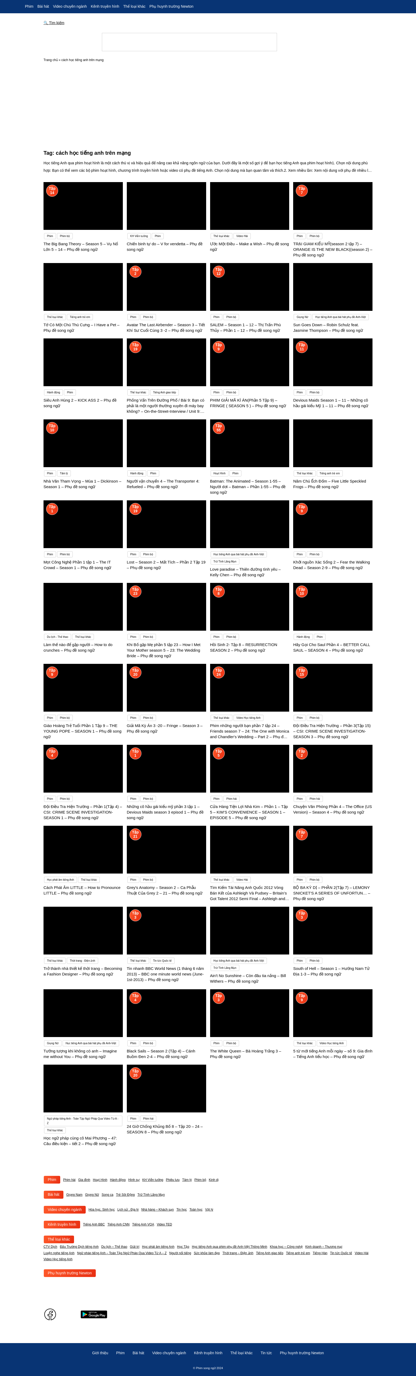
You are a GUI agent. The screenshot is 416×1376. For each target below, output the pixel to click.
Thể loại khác (134, 6)
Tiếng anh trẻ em (298, 1253)
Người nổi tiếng (180, 1253)
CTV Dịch (50, 1247)
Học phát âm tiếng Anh (158, 1247)
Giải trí (135, 1247)
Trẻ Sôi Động (125, 1195)
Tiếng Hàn (320, 1253)
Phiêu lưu (172, 1180)
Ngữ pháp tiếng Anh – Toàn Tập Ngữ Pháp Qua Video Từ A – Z (122, 1253)
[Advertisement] (208, 104)
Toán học (195, 1209)
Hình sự (134, 1180)
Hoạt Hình (100, 1180)
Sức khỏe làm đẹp (207, 1253)
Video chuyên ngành (70, 6)
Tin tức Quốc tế (341, 1253)
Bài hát (43, 6)
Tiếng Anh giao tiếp (269, 1253)
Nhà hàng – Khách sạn (157, 1209)
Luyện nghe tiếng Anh (59, 1253)
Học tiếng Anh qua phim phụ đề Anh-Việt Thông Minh (229, 1247)
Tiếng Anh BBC (94, 1224)
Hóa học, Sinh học (102, 1209)
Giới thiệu (100, 1353)
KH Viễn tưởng (152, 1180)
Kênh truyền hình (105, 6)
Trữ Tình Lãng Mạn (151, 1195)
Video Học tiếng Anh (58, 1259)
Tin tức (266, 1353)
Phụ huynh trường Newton (171, 6)
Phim (29, 6)
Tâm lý (187, 1180)
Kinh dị (214, 1180)
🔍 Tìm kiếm (54, 23)
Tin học (181, 1209)
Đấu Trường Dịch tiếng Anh (79, 1247)
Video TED (164, 1224)
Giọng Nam (74, 1195)
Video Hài (362, 1253)
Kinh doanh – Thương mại (323, 1247)
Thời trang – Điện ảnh (238, 1253)
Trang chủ (51, 60)
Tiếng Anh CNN (118, 1224)
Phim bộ (200, 1180)
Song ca (107, 1195)
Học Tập (183, 1247)
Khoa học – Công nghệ (286, 1247)
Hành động (117, 1180)
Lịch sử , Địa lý (127, 1209)
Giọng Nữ (92, 1195)
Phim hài (69, 1180)
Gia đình (84, 1180)
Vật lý (209, 1209)
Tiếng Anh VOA (143, 1224)
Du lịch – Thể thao (114, 1247)
